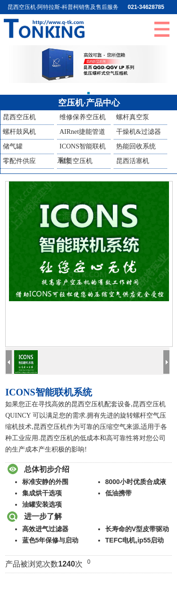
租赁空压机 (76, 160)
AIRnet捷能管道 (82, 131)
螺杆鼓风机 (19, 131)
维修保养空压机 (82, 117)
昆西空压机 (19, 117)
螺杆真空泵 (132, 117)
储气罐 (13, 146)
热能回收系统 (136, 146)
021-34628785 (146, 7)
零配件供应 (19, 160)
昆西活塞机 (132, 160)
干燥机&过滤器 (138, 131)
